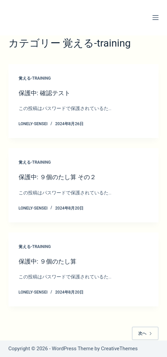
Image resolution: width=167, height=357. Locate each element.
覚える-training (35, 78)
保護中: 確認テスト (44, 93)
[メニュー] (155, 18)
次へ (145, 333)
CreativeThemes (119, 349)
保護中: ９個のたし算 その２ (57, 177)
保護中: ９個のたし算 (47, 261)
